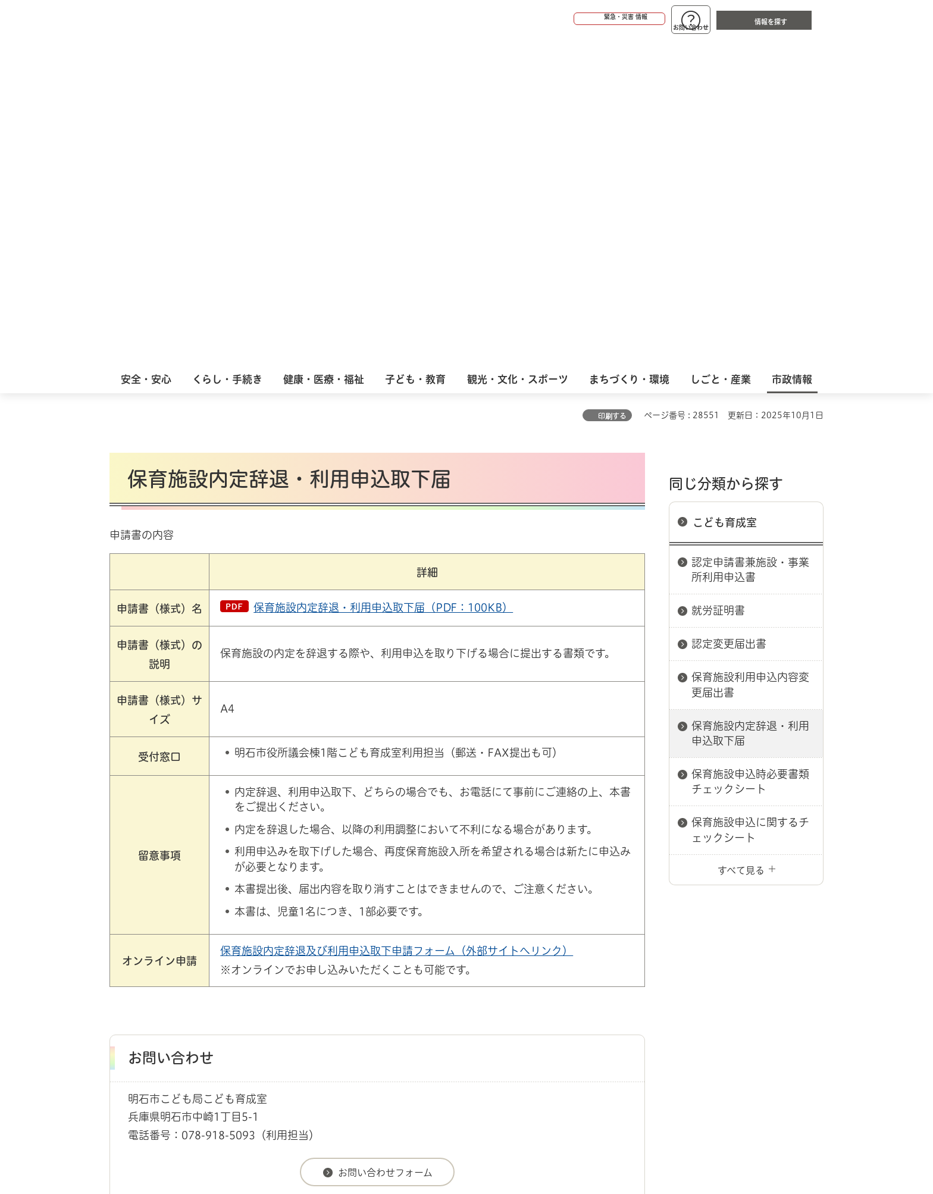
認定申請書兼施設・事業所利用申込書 (750, 237)
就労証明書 (718, 278)
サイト (743, 954)
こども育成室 (725, 190)
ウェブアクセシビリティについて (372, 954)
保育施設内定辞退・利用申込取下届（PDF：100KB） (383, 275)
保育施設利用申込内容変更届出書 (750, 352)
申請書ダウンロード (310, 912)
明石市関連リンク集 (224, 912)
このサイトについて (208, 954)
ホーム (121, 912)
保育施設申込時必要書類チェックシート (750, 449)
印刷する (612, 83)
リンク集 (658, 954)
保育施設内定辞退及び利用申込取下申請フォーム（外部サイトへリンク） (396, 618)
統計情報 (502, 1134)
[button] (573, 19)
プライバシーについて (541, 954)
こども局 (374, 912)
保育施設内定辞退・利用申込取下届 (750, 401)
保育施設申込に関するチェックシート (750, 497)
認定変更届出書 (728, 311)
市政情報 (160, 912)
